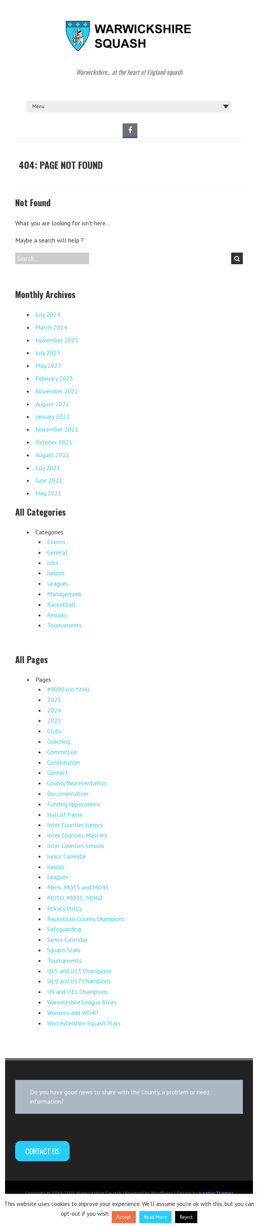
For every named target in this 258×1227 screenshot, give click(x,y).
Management (64, 594)
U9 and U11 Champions (77, 991)
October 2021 (53, 442)
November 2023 (56, 340)
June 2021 (48, 480)
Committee (62, 752)
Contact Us (42, 1151)
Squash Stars (64, 950)
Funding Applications (73, 804)
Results (57, 615)
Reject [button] (186, 1217)
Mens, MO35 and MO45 (78, 887)
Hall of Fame (64, 814)
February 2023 (54, 378)
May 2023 (48, 365)
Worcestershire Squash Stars (84, 1023)
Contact (57, 772)
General (57, 552)
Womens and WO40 (72, 1012)
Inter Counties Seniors (75, 846)
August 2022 (52, 404)
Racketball (61, 604)
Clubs (54, 731)
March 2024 (51, 327)
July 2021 (47, 468)
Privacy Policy (64, 908)
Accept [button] (123, 1217)
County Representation (77, 783)
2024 (54, 710)
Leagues (57, 583)
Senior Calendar (67, 939)
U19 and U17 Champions (79, 981)
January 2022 (52, 416)
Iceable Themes (216, 1193)
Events (56, 542)
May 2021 (48, 493)
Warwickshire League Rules (82, 1002)
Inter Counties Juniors (75, 825)
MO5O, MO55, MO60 (74, 898)
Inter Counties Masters (77, 835)
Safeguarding (64, 929)
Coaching (58, 741)
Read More (155, 1217)
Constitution (63, 762)
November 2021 (56, 429)
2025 (54, 720)
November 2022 (56, 391)
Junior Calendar (66, 856)
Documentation (67, 793)
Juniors (56, 573)
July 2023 (47, 352)
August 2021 (52, 455)
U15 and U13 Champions (79, 971)
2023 (54, 700)
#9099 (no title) (68, 689)
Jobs (52, 563)
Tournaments (64, 625)
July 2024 (47, 314)
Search (237, 258)
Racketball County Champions (86, 919)
